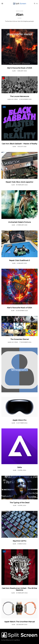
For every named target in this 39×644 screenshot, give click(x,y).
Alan (14, 71)
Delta (19, 467)
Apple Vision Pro (19, 420)
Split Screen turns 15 (19, 370)
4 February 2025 (21, 225)
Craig (16, 99)
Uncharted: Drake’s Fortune (19, 222)
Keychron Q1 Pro (19, 541)
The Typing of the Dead (19, 503)
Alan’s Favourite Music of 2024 (19, 308)
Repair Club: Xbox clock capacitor (19, 182)
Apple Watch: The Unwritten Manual (19, 622)
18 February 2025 (22, 185)
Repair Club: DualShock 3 (19, 260)
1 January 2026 (22, 71)
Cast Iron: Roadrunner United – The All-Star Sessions (19, 589)
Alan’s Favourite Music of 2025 (19, 68)
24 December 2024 (22, 310)
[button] (37, 3)
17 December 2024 (25, 342)
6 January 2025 (22, 263)
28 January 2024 (21, 624)
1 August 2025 (21, 146)
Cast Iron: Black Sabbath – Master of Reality (19, 144)
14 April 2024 (22, 505)
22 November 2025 (25, 99)
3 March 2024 (21, 544)
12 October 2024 (21, 423)
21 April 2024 (22, 470)
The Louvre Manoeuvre (19, 96)
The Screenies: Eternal (19, 339)
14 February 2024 (22, 593)
